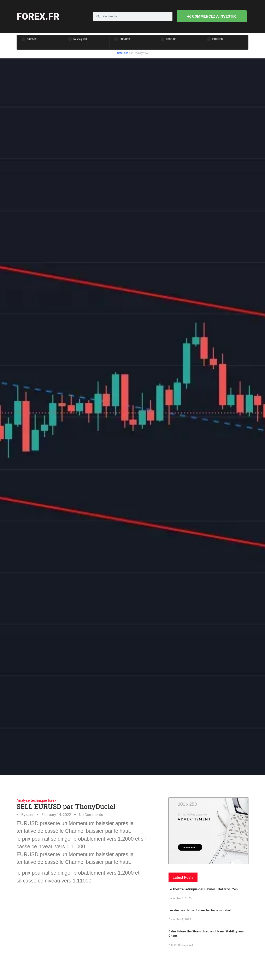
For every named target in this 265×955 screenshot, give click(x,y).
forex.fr (38, 16)
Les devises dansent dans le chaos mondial (200, 910)
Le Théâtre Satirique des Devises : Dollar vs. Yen (203, 888)
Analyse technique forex (36, 800)
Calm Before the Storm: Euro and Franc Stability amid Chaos (207, 933)
